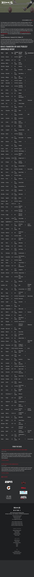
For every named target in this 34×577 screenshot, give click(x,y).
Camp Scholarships (17, 553)
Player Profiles (17, 531)
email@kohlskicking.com (17, 519)
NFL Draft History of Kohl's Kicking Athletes (10, 464)
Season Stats (17, 535)
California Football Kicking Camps (17, 525)
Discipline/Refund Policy (17, 552)
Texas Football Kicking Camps (17, 521)
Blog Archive (5, 476)
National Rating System (17, 530)
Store (17, 546)
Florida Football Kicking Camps (17, 522)
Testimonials (17, 541)
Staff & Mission (17, 540)
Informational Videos (17, 542)
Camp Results (17, 532)
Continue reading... (5, 460)
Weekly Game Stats (17, 533)
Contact (17, 543)
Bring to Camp (17, 551)
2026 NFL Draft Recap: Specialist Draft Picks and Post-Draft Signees (14, 449)
